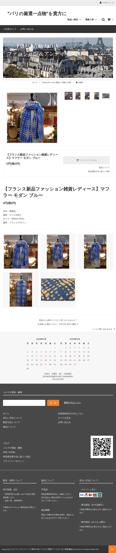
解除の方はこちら (72, 402)
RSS (5, 452)
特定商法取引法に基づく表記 (17, 456)
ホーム (35, 82)
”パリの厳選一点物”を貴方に (35, 13)
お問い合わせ (27, 29)
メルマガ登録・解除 (12, 448)
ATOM (12, 452)
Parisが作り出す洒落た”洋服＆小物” (56, 82)
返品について (104, 167)
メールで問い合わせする (104, 329)
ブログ (6, 443)
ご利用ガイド (10, 29)
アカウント (106, 2)
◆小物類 (79, 82)
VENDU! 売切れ (86, 160)
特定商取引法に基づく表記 (99, 171)
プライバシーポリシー (13, 461)
